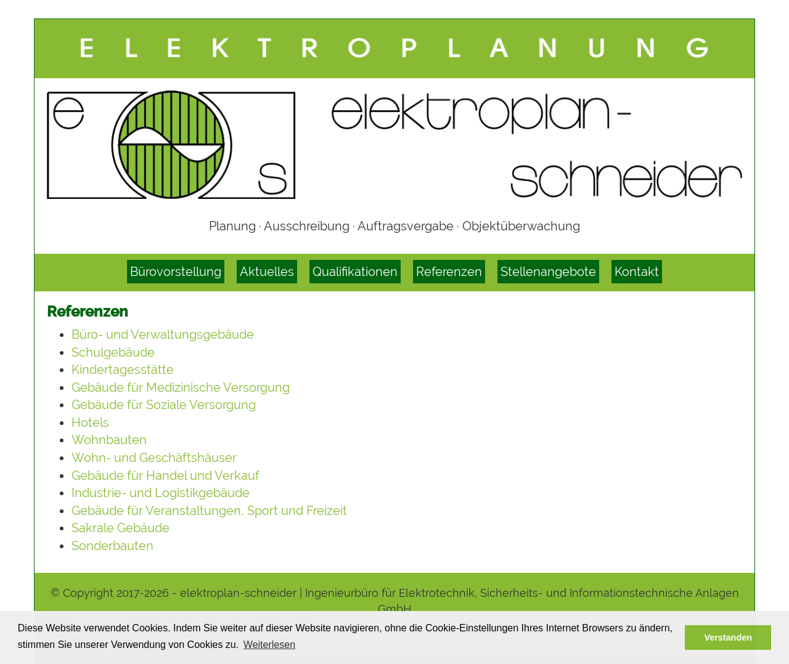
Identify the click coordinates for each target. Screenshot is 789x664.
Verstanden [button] (728, 637)
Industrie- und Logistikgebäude (161, 492)
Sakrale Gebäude (121, 527)
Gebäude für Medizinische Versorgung (181, 387)
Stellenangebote (548, 271)
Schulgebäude (113, 352)
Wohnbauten (109, 439)
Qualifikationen (355, 271)
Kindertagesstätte (123, 369)
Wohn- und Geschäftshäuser (154, 457)
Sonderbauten (112, 545)
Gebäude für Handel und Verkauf (166, 475)
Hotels (90, 422)
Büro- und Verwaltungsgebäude (163, 334)
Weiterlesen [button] (269, 644)
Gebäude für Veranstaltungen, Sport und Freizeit (209, 510)
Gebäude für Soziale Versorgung (164, 404)
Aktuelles (267, 271)
